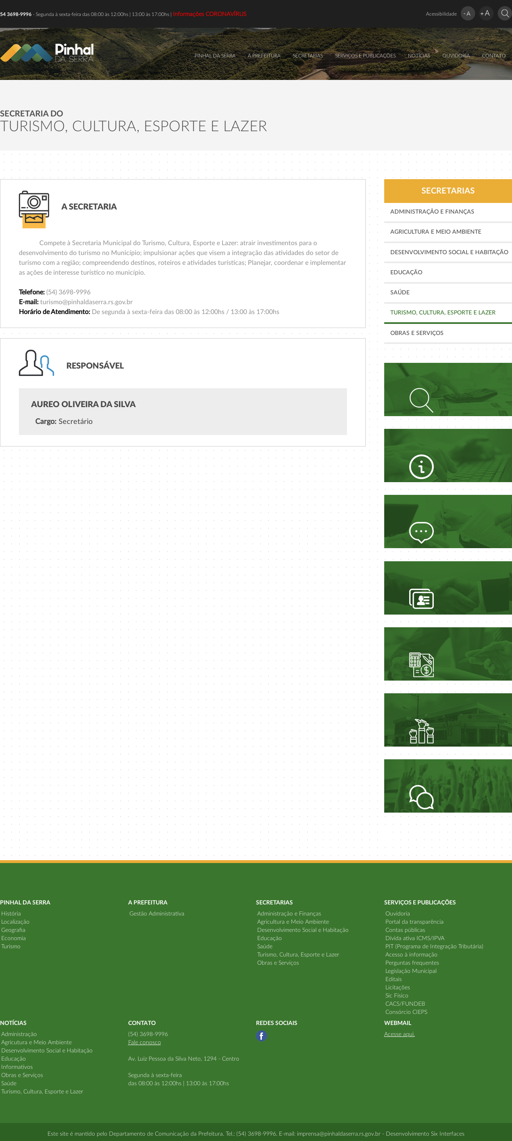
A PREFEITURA (264, 55)
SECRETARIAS (308, 55)
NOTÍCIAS (419, 55)
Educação (406, 273)
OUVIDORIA (456, 55)
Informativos (17, 1067)
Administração (19, 1034)
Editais (393, 979)
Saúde (400, 293)
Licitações (397, 988)
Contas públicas (405, 930)
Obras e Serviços (417, 333)
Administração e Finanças (432, 212)
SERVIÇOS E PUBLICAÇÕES (365, 55)
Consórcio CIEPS (406, 1012)
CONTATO (494, 55)
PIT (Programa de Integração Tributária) (434, 947)
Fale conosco (144, 1042)
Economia (13, 938)
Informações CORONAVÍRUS (209, 14)
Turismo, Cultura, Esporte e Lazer (443, 313)
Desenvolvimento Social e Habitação (449, 252)
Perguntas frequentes (412, 963)
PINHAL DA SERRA (215, 55)
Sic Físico (396, 996)
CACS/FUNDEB (405, 1004)
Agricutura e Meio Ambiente (36, 1042)
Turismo (10, 947)
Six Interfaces (447, 1134)
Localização (15, 922)
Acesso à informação (411, 955)
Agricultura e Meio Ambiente (435, 232)
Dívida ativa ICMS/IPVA (414, 938)
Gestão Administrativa (156, 914)
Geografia (13, 930)
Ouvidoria (397, 914)
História (11, 914)
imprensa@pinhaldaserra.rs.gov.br (339, 1134)
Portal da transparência (414, 922)
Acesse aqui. (399, 1034)
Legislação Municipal (411, 971)
